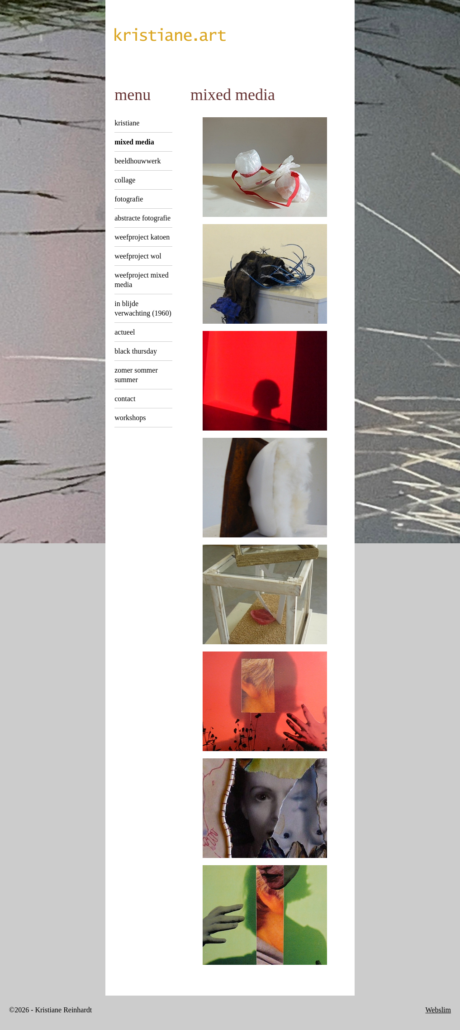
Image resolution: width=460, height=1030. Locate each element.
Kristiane (126, 123)
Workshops (130, 418)
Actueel (124, 332)
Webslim (438, 1010)
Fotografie (128, 199)
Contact (124, 398)
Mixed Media (134, 142)
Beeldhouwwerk (137, 161)
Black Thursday (135, 351)
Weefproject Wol (137, 256)
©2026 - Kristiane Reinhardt (50, 1010)
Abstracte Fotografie (142, 218)
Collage (124, 180)
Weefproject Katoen (142, 237)
